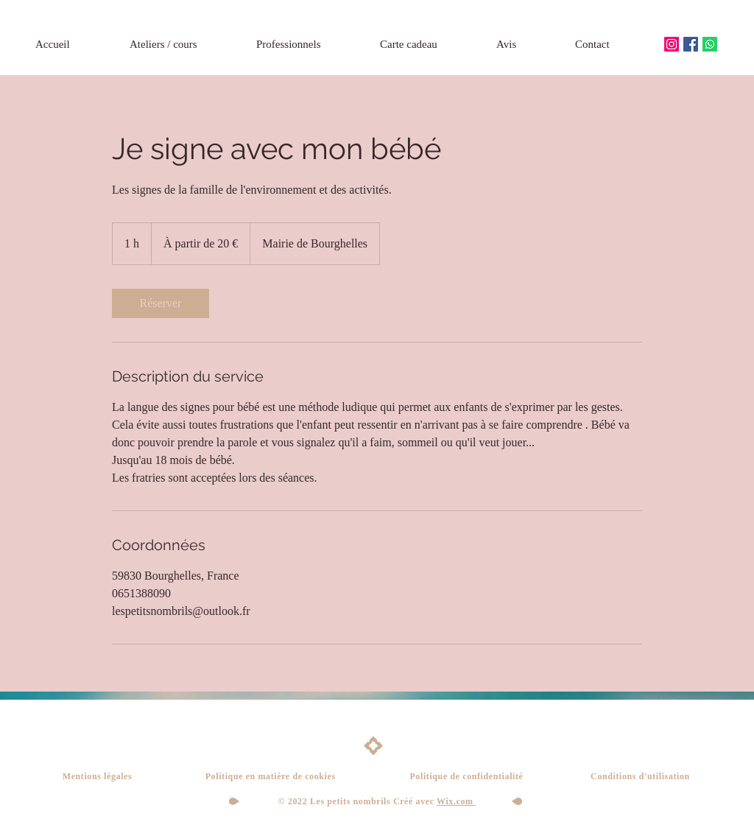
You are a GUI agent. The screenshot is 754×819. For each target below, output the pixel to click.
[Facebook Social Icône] (690, 44)
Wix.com (456, 801)
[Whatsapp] (709, 44)
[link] (160, 303)
